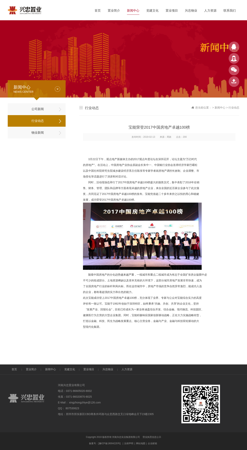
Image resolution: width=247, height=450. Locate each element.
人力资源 (210, 10)
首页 (98, 10)
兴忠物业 (191, 10)
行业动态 (37, 120)
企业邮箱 (152, 443)
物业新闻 (37, 132)
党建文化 (152, 10)
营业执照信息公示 (152, 437)
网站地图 (140, 443)
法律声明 (128, 443)
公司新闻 (37, 109)
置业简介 (114, 10)
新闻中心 (133, 10)
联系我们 (229, 10)
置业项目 (172, 10)
